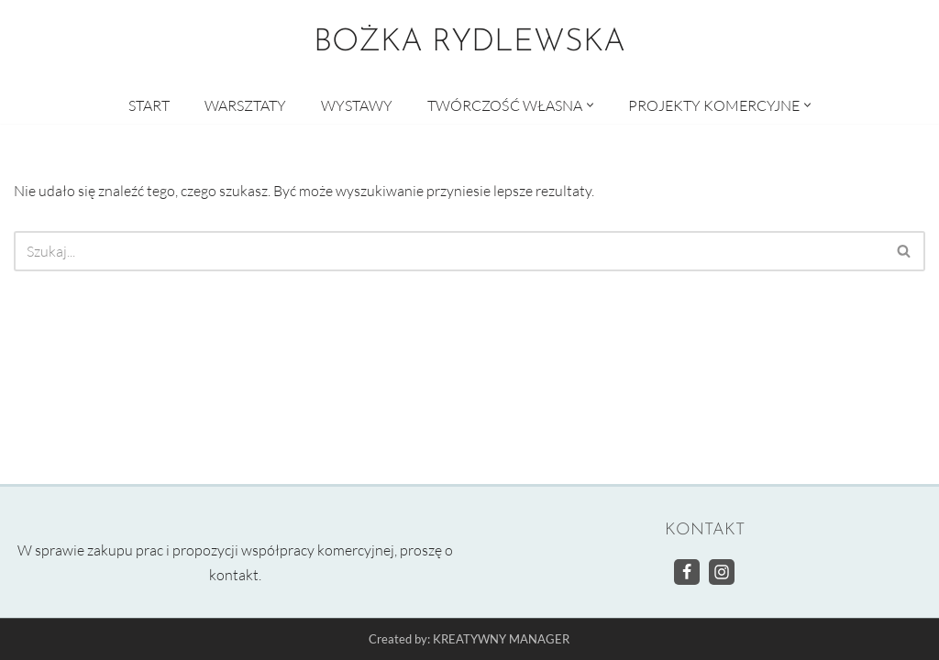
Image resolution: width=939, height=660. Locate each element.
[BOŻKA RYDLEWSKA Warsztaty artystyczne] (469, 43)
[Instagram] (722, 572)
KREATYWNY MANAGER (501, 639)
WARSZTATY (245, 105)
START (149, 105)
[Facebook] (687, 572)
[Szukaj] (449, 251)
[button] (590, 105)
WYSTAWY (356, 105)
